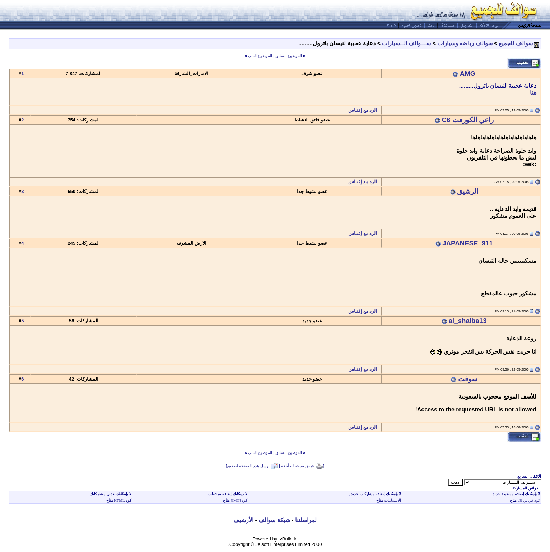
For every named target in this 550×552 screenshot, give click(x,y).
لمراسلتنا (306, 520)
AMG (468, 73)
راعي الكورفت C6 (468, 120)
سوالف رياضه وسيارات (465, 43)
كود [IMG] (239, 500)
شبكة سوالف (274, 520)
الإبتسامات (392, 500)
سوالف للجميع (515, 43)
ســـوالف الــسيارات (406, 43)
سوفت (467, 379)
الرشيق (467, 191)
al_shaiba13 (468, 321)
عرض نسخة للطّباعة (297, 466)
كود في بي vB (528, 500)
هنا (533, 92)
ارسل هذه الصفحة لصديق (248, 466)
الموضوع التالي (260, 56)
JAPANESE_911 (467, 243)
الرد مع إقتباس (364, 110)
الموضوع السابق (288, 56)
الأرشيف (243, 520)
